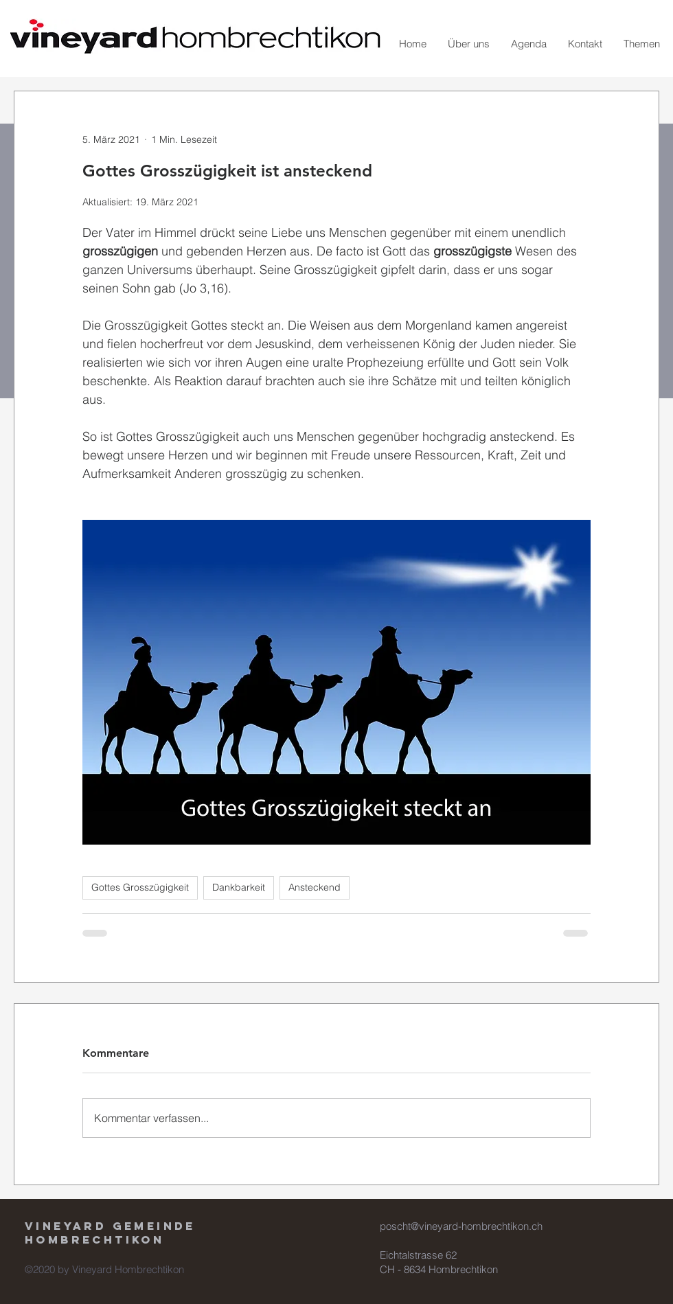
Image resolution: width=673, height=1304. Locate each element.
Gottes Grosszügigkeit (140, 887)
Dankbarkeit (238, 887)
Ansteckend (314, 887)
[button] (468, 44)
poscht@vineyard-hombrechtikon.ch (461, 1226)
